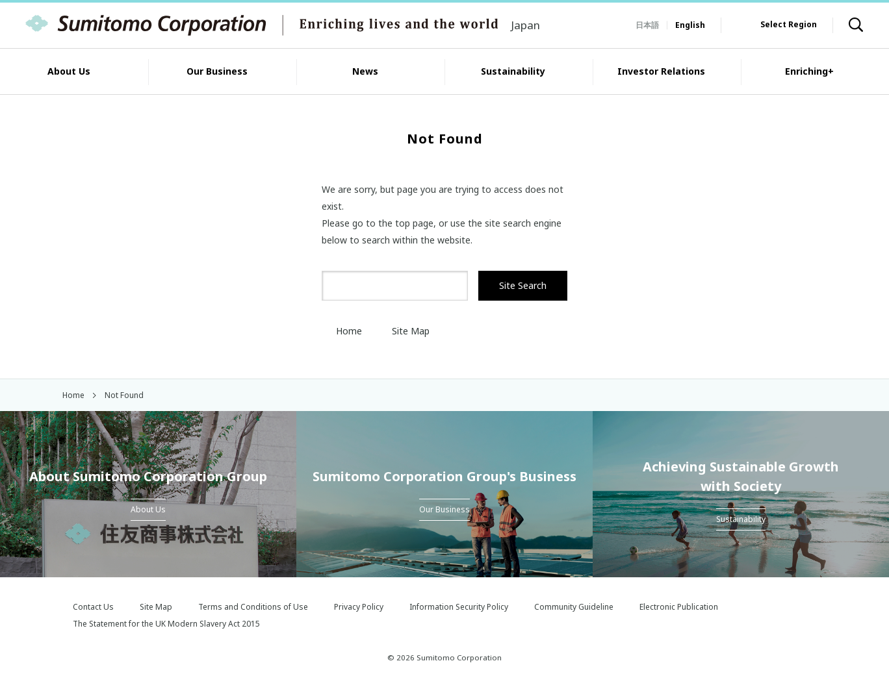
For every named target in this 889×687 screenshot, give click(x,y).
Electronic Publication (678, 606)
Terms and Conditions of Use (253, 606)
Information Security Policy (458, 606)
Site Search (523, 285)
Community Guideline (573, 606)
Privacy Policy (358, 606)
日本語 (647, 25)
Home (342, 331)
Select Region (788, 24)
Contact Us (93, 606)
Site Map (404, 331)
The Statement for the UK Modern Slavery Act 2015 (166, 623)
